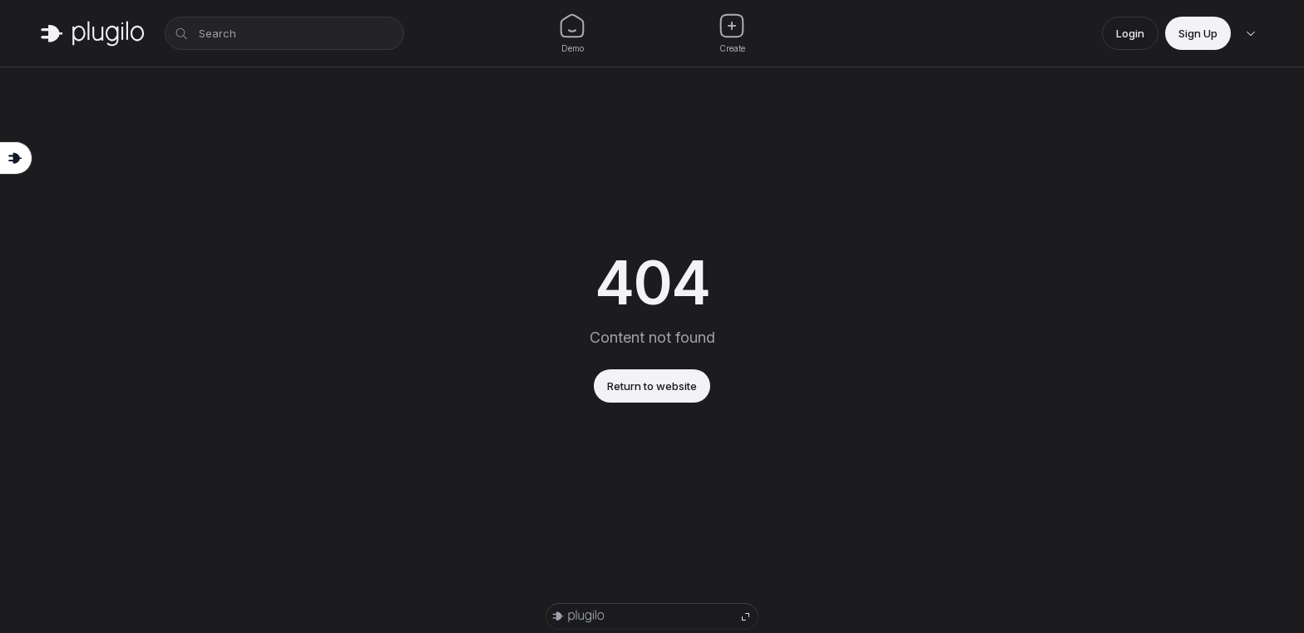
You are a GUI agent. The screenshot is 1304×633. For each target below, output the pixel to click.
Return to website (652, 386)
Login (1130, 33)
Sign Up (1198, 33)
